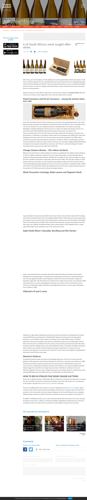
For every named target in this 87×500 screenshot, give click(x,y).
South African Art (28, 429)
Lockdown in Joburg (51, 429)
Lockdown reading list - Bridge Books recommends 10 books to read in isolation (54, 427)
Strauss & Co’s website (49, 383)
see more (82, 433)
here (82, 394)
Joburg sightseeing (72, 429)
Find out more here (62, 498)
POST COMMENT (78, 480)
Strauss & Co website (72, 388)
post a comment (43, 51)
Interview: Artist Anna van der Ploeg (32, 426)
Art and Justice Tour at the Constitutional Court (75, 427)
